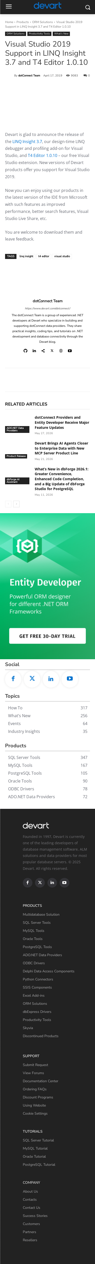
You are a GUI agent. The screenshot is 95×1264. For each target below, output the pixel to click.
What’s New (61, 34)
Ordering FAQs (35, 1089)
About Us (30, 1191)
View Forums (33, 1073)
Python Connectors (38, 979)
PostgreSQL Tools (37, 947)
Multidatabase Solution (41, 914)
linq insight (26, 256)
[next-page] (16, 504)
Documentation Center (40, 1081)
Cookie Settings (35, 1113)
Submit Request (35, 1064)
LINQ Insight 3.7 (27, 141)
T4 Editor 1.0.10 (42, 155)
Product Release (16, 456)
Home (9, 22)
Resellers (30, 1240)
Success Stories (35, 1215)
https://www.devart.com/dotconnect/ (47, 308)
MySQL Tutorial (35, 1148)
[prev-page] (8, 504)
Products (22, 22)
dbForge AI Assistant (13, 481)
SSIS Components (37, 987)
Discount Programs (38, 1097)
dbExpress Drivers (37, 1011)
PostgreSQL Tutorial (39, 1164)
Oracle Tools (33, 938)
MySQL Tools (33, 930)
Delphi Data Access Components (48, 971)
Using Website (34, 1105)
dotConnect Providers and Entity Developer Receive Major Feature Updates (62, 422)
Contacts (30, 1199)
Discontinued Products (41, 1036)
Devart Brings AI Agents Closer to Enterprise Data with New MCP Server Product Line (61, 448)
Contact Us (31, 1207)
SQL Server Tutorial (38, 1140)
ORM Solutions (42, 22)
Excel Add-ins (34, 995)
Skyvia (28, 1028)
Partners (29, 1232)
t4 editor (43, 256)
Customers (31, 1223)
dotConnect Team (29, 75)
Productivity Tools (39, 34)
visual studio (62, 256)
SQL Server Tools (37, 922)
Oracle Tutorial (34, 1156)
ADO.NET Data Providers (15, 429)
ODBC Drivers (34, 963)
